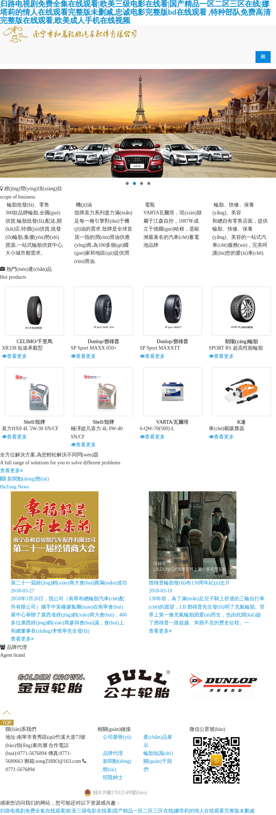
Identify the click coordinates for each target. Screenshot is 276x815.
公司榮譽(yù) (117, 737)
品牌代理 (113, 753)
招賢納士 (113, 777)
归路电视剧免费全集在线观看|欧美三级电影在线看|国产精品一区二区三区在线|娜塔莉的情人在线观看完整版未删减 (127, 811)
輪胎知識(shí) (158, 753)
